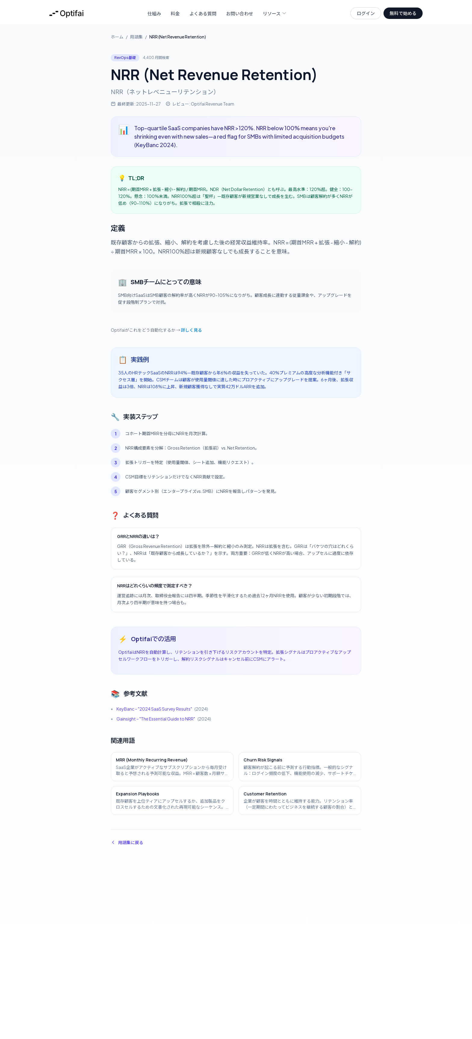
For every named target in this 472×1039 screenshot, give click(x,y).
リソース (275, 13)
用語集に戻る (127, 842)
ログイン (366, 13)
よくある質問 (202, 13)
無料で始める (403, 13)
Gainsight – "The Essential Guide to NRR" (155, 718)
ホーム (117, 36)
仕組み (154, 13)
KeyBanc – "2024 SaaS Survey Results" (154, 709)
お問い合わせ (239, 13)
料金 (175, 13)
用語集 (136, 36)
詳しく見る (191, 330)
